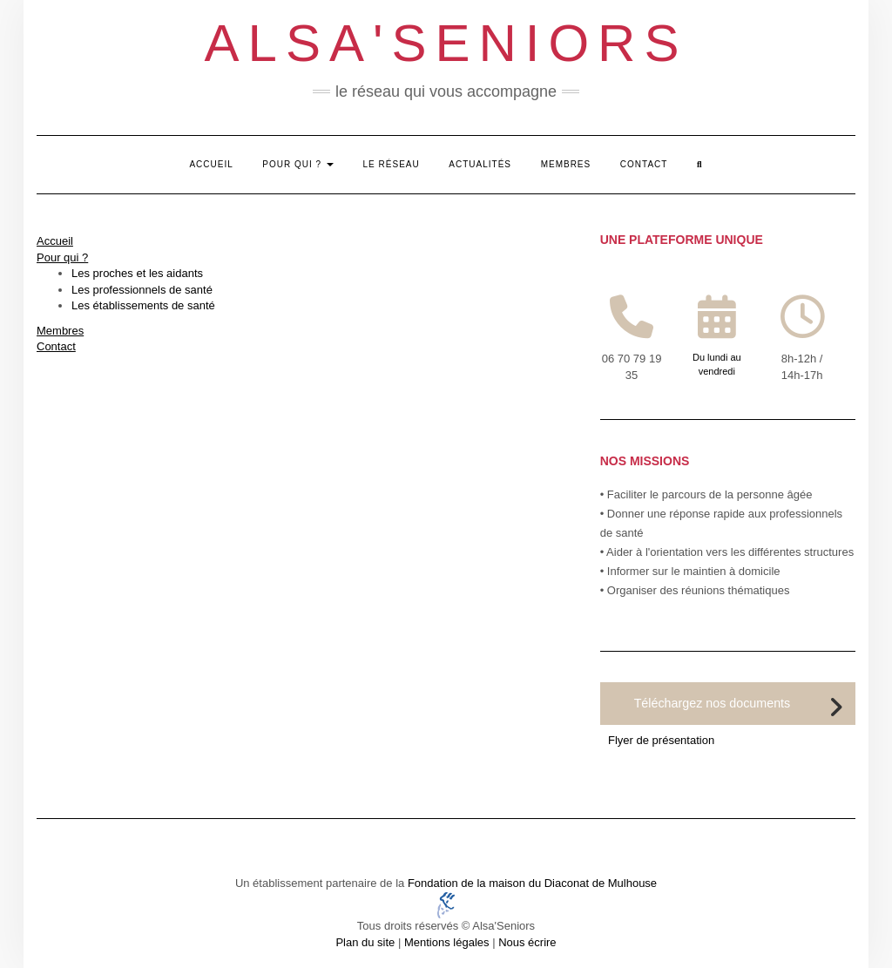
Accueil (211, 164)
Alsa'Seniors (446, 43)
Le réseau (391, 164)
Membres (566, 164)
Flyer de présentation (661, 740)
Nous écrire (527, 942)
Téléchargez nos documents (712, 703)
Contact (644, 164)
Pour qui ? (298, 164)
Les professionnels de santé (142, 289)
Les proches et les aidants (137, 273)
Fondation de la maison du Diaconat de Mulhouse (532, 883)
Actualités (480, 164)
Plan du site (365, 942)
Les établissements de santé (143, 305)
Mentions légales (447, 942)
